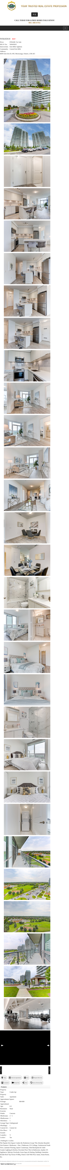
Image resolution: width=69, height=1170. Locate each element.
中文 (34, 14)
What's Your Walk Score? (8, 1164)
